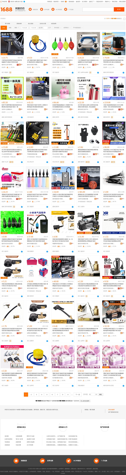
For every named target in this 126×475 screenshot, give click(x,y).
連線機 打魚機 (31, 439)
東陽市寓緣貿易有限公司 (33, 199)
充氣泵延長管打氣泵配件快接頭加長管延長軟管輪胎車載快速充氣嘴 (113, 195)
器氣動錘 (7, 445)
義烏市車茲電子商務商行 (83, 333)
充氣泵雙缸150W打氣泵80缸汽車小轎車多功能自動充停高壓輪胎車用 (113, 150)
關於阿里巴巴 (81, 468)
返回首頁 (76, 401)
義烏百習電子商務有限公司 (33, 64)
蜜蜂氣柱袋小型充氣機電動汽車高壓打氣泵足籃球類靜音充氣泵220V (88, 195)
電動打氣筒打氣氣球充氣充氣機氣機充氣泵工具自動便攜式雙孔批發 (62, 374)
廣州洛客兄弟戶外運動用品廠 (83, 109)
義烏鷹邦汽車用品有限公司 (7, 288)
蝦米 (73, 471)
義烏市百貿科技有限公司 (109, 288)
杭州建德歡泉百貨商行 (58, 378)
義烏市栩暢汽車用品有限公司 (109, 154)
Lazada (63, 473)
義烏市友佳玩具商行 (7, 243)
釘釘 (112, 471)
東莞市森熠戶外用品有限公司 (33, 288)
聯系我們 (89, 468)
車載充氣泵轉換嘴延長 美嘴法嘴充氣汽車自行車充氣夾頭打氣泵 (12, 285)
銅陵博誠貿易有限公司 (83, 378)
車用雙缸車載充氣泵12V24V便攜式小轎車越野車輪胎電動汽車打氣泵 (113, 329)
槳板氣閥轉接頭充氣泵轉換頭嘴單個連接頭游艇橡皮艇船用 (88, 150)
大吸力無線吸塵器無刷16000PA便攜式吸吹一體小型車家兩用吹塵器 (113, 106)
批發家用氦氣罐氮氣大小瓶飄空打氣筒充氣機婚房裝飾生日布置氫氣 (62, 106)
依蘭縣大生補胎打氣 (74, 445)
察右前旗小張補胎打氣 (52, 442)
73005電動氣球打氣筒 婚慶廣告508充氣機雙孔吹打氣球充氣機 (88, 61)
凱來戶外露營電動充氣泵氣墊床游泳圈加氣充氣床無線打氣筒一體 (12, 106)
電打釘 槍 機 (19, 439)
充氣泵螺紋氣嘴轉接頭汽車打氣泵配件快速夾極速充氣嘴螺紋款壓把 (113, 240)
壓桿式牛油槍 (30, 436)
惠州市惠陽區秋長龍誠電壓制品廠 (83, 154)
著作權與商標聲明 (52, 468)
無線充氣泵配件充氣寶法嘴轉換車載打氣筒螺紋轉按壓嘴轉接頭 (12, 374)
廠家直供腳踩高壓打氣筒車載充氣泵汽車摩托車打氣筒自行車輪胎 (37, 150)
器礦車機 (18, 442)
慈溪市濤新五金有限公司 (7, 333)
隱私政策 (73, 468)
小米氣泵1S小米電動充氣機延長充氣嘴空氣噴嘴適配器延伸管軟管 (62, 329)
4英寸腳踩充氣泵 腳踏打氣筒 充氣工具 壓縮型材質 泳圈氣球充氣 (37, 61)
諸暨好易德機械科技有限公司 (33, 333)
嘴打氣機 (92, 409)
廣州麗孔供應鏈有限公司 (109, 378)
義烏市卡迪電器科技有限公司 (109, 333)
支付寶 (104, 471)
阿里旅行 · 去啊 (59, 471)
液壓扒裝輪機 (30, 442)
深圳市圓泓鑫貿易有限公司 (58, 109)
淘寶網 (39, 471)
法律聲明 (61, 468)
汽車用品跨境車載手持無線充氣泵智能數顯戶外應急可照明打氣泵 (12, 61)
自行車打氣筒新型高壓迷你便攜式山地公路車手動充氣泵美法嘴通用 (12, 150)
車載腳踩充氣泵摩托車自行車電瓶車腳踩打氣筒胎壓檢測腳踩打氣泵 (113, 285)
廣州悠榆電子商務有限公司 (58, 199)
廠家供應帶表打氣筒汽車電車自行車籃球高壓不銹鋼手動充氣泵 (62, 150)
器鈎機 (7, 436)
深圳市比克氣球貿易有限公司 (7, 199)
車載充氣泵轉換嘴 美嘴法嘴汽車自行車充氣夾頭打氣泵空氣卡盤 (37, 329)
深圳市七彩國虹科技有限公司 (109, 64)
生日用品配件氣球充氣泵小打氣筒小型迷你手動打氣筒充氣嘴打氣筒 (62, 61)
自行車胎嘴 (30, 445)
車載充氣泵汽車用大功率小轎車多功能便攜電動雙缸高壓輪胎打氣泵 (88, 240)
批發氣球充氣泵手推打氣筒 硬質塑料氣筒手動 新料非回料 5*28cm (37, 195)
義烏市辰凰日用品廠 (83, 288)
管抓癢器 (7, 442)
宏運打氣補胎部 (72, 439)
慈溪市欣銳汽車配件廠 (109, 243)
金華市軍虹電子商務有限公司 (83, 64)
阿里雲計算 (78, 471)
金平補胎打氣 (61, 436)
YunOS (85, 471)
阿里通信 (90, 471)
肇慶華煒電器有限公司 (58, 243)
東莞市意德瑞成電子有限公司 (109, 109)
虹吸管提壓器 (8, 439)
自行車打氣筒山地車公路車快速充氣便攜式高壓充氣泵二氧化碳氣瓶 (88, 106)
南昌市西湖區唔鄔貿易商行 (33, 109)
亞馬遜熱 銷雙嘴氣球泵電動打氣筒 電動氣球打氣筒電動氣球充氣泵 (37, 285)
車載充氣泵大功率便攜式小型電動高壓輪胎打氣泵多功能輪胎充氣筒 (62, 285)
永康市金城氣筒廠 (83, 199)
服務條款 (67, 468)
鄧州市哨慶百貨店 (32, 243)
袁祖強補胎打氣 (72, 436)
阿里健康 (117, 471)
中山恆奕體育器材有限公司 (7, 154)
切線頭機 (18, 445)
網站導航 (95, 468)
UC (99, 471)
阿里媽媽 (67, 471)
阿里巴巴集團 (4, 471)
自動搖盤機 (19, 436)
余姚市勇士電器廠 (7, 378)
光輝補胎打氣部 (50, 439)
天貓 (43, 471)
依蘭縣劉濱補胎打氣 (63, 445)
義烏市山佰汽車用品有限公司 (7, 64)
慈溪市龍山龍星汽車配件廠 (109, 199)
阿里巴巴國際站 (13, 471)
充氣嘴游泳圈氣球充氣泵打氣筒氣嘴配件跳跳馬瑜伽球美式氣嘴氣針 (12, 240)
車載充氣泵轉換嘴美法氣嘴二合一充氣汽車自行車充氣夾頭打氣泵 (62, 240)
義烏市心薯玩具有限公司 (33, 378)
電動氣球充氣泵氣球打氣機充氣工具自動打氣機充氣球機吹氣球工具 (12, 195)
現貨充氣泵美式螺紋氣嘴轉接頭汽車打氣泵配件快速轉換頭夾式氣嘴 (88, 285)
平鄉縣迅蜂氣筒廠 (32, 154)
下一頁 (77, 394)
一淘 (52, 471)
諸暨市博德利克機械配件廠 (58, 333)
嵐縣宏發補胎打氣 (62, 439)
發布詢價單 (111, 409)
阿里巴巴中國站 (23, 471)
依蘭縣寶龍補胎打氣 (52, 445)
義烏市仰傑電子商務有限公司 (83, 243)
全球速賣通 (33, 471)
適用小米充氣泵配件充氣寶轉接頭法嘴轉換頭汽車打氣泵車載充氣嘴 (37, 240)
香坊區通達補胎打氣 (74, 442)
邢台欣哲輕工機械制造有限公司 (58, 154)
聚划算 (48, 471)
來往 (108, 471)
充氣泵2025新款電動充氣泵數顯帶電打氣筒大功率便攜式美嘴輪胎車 (62, 195)
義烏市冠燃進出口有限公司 (58, 64)
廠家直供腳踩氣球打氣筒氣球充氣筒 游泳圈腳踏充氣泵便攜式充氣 (37, 374)
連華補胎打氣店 (61, 442)
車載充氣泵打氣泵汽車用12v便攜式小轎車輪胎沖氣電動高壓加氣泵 (37, 106)
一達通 (123, 471)
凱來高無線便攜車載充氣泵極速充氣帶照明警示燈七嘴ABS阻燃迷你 (113, 61)
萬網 (96, 471)
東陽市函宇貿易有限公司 (58, 288)
